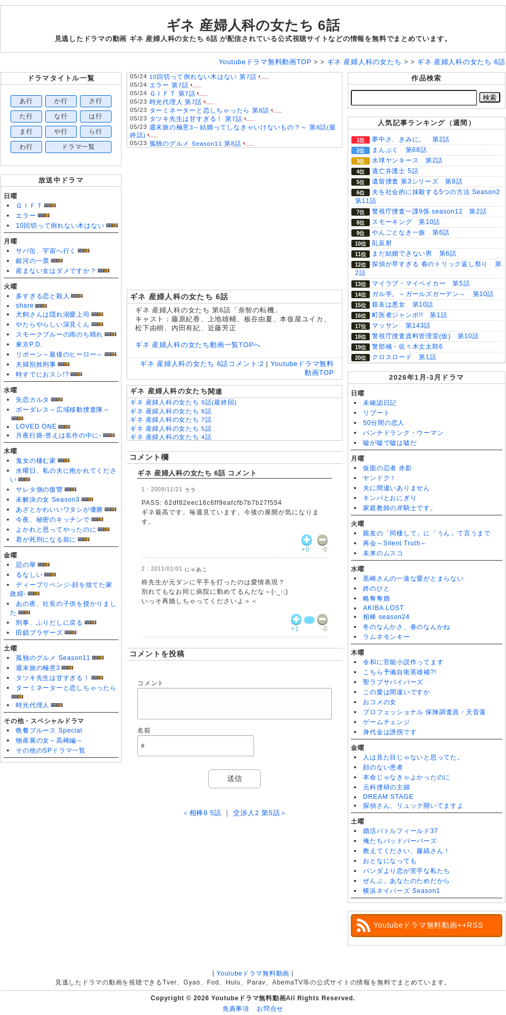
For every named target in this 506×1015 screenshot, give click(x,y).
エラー (26, 215)
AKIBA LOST (383, 608)
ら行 (96, 131)
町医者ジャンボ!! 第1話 (410, 315)
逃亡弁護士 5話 (395, 171)
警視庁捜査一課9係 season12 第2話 (429, 211)
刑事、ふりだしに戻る (49, 622)
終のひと (376, 588)
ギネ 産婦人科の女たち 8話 (171, 411)
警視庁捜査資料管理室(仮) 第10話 (425, 336)
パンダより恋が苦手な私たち (406, 871)
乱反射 (382, 243)
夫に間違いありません (396, 488)
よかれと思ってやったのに (56, 529)
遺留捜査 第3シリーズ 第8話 (417, 181)
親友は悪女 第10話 (402, 304)
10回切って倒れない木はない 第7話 (203, 77)
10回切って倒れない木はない (60, 225)
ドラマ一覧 (78, 146)
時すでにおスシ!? (42, 374)
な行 (61, 116)
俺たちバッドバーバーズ (400, 841)
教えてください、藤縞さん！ (406, 851)
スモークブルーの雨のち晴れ (59, 334)
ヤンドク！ (380, 478)
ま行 (26, 131)
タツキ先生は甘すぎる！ (52, 678)
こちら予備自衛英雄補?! (399, 672)
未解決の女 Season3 (47, 499)
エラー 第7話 (169, 85)
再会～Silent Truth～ (395, 543)
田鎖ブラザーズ (39, 632)
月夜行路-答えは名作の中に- (59, 435)
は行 (96, 116)
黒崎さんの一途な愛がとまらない (413, 578)
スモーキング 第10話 (406, 222)
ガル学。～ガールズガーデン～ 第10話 (433, 294)
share (25, 305)
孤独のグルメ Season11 (53, 658)
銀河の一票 (32, 261)
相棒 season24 (386, 617)
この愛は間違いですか (396, 692)
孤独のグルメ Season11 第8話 (195, 143)
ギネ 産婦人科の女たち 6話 (253, 25)
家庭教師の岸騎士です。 (400, 508)
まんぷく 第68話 (399, 150)
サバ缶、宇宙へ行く (46, 251)
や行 (61, 131)
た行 (26, 116)
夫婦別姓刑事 (36, 364)
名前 (144, 730)
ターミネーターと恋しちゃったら (66, 688)
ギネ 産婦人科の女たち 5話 (171, 428)
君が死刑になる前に (46, 539)
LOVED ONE (36, 426)
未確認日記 (380, 403)
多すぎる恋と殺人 (42, 296)
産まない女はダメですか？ (56, 271)
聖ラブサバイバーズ (393, 682)
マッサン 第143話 (401, 325)
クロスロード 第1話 (404, 357)
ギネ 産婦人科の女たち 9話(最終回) (183, 402)
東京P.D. (29, 344)
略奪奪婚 (376, 598)
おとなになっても (390, 861)
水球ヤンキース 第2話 (407, 160)
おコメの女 (380, 702)
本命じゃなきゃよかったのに (406, 777)
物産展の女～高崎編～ (49, 740)
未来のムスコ (383, 553)
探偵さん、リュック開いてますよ (413, 805)
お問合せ (270, 1008)
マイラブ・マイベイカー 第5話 (421, 283)
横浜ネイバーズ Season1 (401, 891)
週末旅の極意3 (38, 668)
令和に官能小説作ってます (403, 662)
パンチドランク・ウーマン (403, 433)
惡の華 (26, 565)
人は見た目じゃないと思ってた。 (413, 757)
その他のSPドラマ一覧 (51, 750)
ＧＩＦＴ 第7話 (172, 93)
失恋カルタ (32, 399)
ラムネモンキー (386, 637)
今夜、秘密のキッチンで (52, 519)
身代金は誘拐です (390, 732)
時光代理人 (32, 705)
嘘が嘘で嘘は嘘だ (390, 442)
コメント (150, 683)
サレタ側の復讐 (39, 489)
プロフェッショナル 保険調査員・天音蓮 (424, 712)
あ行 (26, 101)
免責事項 (235, 1008)
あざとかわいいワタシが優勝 (59, 509)
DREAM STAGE (388, 796)
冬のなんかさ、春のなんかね (406, 627)
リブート (376, 413)
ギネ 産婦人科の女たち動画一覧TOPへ (198, 345)
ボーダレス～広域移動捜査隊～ (63, 409)
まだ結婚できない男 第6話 (414, 253)
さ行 (96, 101)
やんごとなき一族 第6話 (411, 232)
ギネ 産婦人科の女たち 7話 (171, 420)
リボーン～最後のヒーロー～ (59, 354)
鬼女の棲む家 (36, 460)
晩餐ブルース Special (49, 730)
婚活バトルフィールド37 (400, 831)
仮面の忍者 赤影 (387, 468)
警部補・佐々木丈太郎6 (407, 346)
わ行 (26, 146)
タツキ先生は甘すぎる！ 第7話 (195, 119)
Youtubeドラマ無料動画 (253, 973)
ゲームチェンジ (386, 722)
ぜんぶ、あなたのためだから (406, 881)
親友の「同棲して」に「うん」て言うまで (427, 533)
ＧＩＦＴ (29, 205)
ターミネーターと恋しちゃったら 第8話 (209, 110)
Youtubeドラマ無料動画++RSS (428, 925)
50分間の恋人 (383, 423)
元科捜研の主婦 (386, 787)
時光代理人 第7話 (176, 102)
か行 (61, 101)
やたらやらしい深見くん (52, 324)
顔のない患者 (383, 767)
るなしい (29, 574)
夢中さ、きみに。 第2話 (411, 139)
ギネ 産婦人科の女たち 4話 (171, 437)
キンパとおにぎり (390, 498)
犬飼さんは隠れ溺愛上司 (52, 314)
